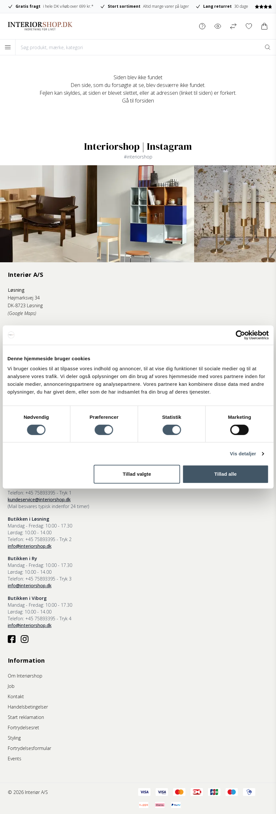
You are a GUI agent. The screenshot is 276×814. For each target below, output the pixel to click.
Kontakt (16, 696)
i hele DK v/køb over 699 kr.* (51, 6)
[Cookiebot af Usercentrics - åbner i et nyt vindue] (240, 335)
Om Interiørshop (25, 676)
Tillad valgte (137, 474)
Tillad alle (225, 474)
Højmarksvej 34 (24, 298)
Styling (14, 738)
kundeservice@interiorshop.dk (39, 499)
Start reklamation (26, 717)
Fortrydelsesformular (29, 748)
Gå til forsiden (138, 100)
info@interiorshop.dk (29, 546)
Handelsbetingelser (28, 707)
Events (14, 758)
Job (11, 686)
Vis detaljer (243, 453)
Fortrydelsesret (23, 727)
